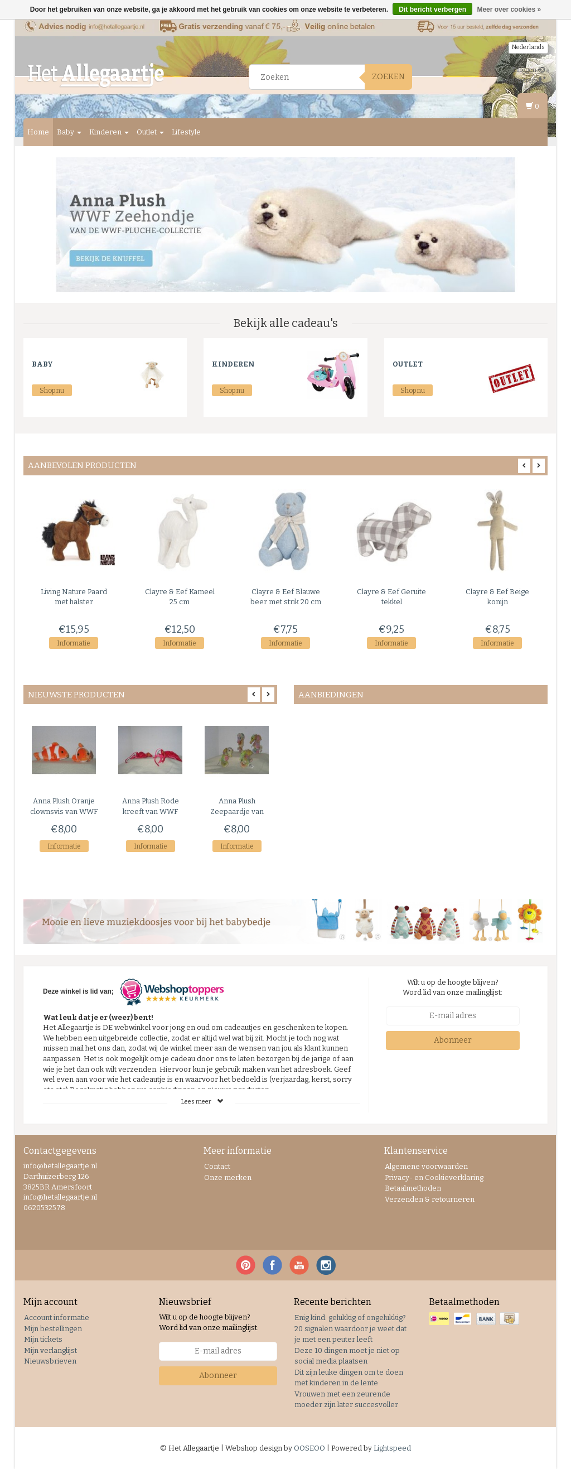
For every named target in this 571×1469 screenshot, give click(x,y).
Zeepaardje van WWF (237, 811)
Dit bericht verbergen (432, 9)
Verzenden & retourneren (430, 1199)
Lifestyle (186, 132)
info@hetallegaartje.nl (60, 1197)
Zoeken (388, 76)
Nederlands (528, 47)
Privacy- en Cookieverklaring (434, 1177)
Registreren (524, 80)
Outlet (150, 132)
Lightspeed (392, 1448)
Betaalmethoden (413, 1188)
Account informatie (56, 1317)
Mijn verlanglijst (50, 1350)
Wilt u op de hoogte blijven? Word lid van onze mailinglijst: (452, 987)
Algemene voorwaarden (426, 1166)
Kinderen (109, 132)
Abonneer (453, 1040)
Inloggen (528, 70)
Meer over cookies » (509, 9)
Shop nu (52, 390)
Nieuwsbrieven (50, 1361)
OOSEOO (309, 1448)
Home (38, 132)
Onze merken (227, 1177)
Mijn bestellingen (53, 1328)
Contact (217, 1166)
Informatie (73, 643)
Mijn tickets (43, 1339)
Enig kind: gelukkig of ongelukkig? (350, 1317)
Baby (69, 132)
